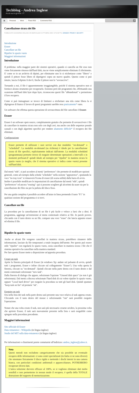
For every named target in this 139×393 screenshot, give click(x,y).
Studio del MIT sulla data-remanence (21, 333)
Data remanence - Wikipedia (17, 330)
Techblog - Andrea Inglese (27, 10)
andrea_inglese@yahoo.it (75, 342)
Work (22, 20)
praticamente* (70, 104)
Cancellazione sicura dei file (19, 28)
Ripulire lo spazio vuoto (15, 53)
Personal (12, 20)
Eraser (66, 33)
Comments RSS (46, 20)
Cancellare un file (12, 50)
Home (4, 20)
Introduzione (10, 43)
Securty (79, 33)
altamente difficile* (63, 129)
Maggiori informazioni (15, 56)
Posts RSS (32, 20)
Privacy (73, 33)
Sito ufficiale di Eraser (14, 327)
